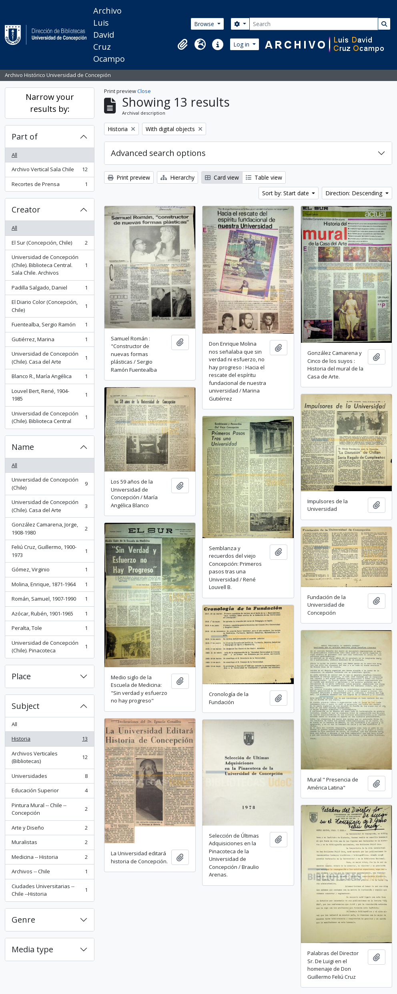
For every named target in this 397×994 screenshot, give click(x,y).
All (14, 154)
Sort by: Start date (286, 193)
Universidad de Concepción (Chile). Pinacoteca (49, 646)
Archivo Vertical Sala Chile (49, 171)
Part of (25, 136)
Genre (23, 919)
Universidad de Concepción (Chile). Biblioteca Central (49, 417)
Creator (26, 209)
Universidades (49, 777)
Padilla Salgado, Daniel (49, 289)
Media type (32, 949)
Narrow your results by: (50, 102)
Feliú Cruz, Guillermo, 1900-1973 (49, 551)
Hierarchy (177, 177)
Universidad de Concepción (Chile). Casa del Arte (49, 357)
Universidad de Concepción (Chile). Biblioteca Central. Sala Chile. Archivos (49, 264)
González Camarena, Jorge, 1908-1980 (49, 528)
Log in (242, 44)
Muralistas (49, 843)
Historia (49, 740)
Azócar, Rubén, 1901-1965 (49, 615)
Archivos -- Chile (49, 873)
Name (23, 446)
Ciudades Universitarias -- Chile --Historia (49, 890)
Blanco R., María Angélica (49, 377)
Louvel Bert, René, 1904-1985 (49, 395)
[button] (182, 44)
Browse (205, 24)
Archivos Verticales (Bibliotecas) (49, 757)
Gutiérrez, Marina (49, 341)
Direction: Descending (354, 193)
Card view (222, 177)
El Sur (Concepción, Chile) (49, 244)
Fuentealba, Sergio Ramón (49, 326)
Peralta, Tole (49, 629)
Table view (264, 177)
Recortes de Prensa (49, 185)
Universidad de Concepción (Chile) (49, 483)
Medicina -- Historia (49, 858)
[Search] (313, 24)
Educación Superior (49, 792)
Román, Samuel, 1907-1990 (49, 600)
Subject (26, 705)
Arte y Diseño (49, 829)
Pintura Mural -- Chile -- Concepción (49, 809)
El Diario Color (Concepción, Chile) (49, 306)
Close (144, 91)
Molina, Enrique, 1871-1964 (49, 586)
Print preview (129, 177)
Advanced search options (158, 153)
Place (21, 676)
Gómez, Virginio (49, 571)
